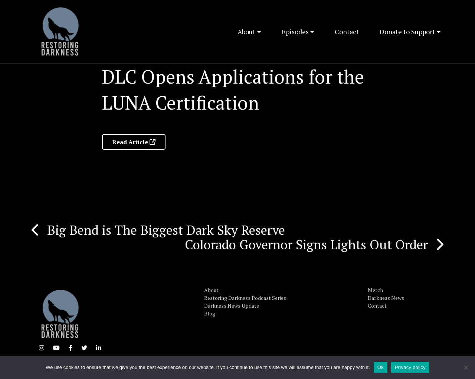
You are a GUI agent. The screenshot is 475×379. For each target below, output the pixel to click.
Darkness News (386, 297)
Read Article (133, 142)
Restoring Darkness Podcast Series (245, 297)
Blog (209, 313)
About (246, 31)
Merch (375, 290)
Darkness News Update (231, 305)
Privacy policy (410, 367)
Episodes (295, 31)
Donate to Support (407, 31)
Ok (380, 367)
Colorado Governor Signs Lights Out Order (306, 244)
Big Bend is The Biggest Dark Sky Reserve (166, 230)
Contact (347, 31)
